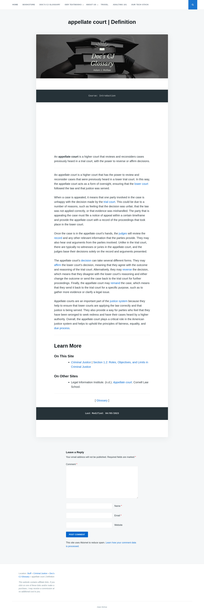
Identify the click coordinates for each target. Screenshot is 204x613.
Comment (71, 464)
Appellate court (122, 382)
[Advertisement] (102, 125)
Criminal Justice (40, 573)
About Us (91, 5)
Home (15, 5)
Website (118, 525)
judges (123, 233)
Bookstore (29, 5)
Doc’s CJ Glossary (50, 5)
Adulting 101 (120, 5)
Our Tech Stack (140, 5)
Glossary (102, 400)
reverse (127, 269)
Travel (104, 5)
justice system (119, 301)
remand (115, 283)
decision (86, 260)
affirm (57, 265)
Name (118, 506)
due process (62, 328)
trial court (109, 201)
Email (118, 515)
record (58, 237)
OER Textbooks (73, 5)
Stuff (29, 573)
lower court (141, 183)
